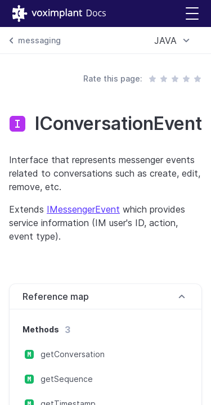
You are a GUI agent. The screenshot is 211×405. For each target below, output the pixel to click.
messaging (39, 40)
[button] (192, 14)
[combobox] (173, 40)
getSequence (67, 379)
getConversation (73, 354)
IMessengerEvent (83, 209)
